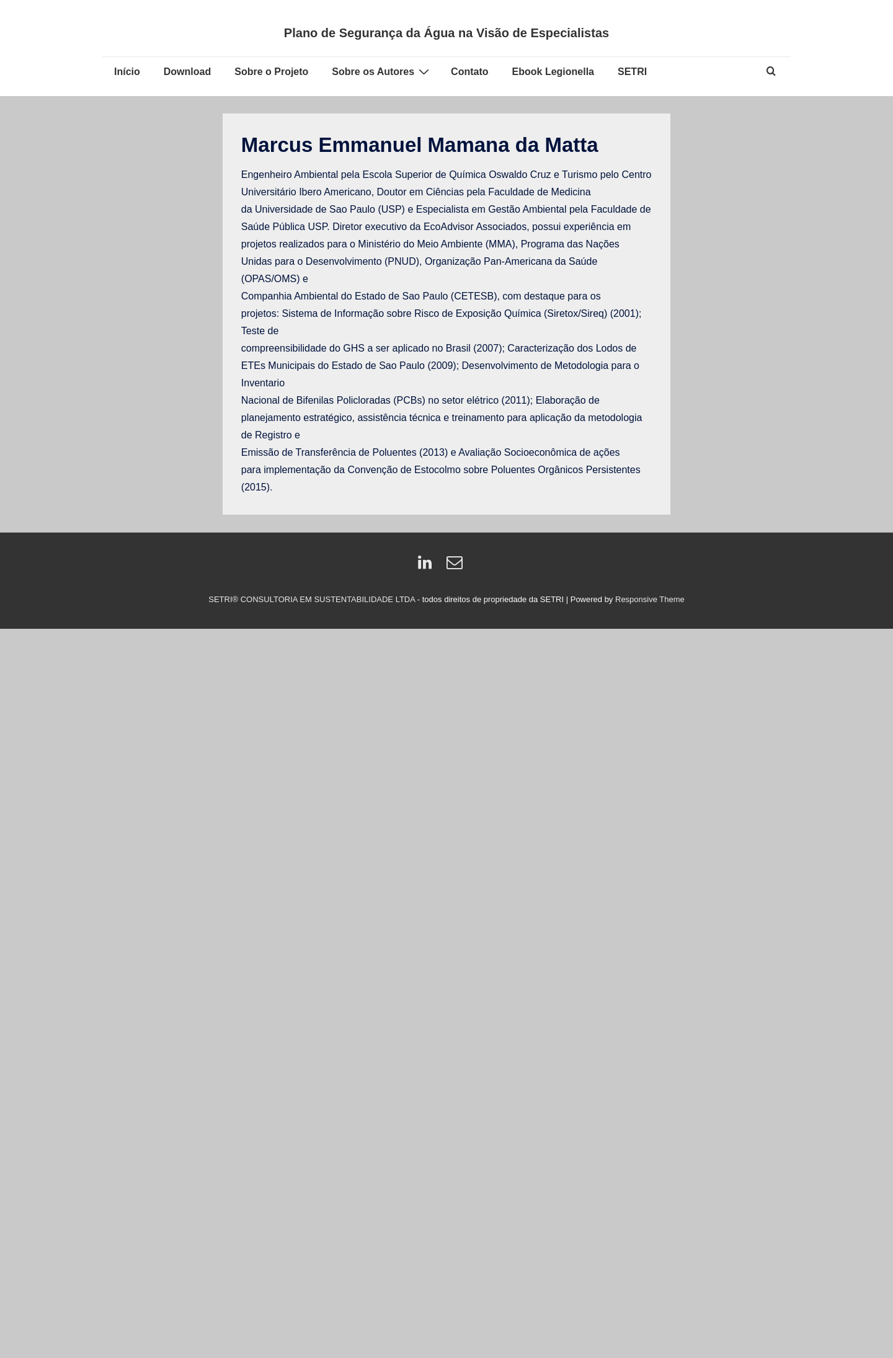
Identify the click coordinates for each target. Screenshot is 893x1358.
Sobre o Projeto (271, 71)
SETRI (632, 71)
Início (127, 71)
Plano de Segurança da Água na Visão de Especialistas (446, 33)
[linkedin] (427, 566)
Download (187, 71)
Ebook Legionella (553, 71)
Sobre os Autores (382, 71)
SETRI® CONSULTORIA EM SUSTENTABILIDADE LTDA (312, 599)
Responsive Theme (650, 599)
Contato (469, 71)
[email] (456, 566)
